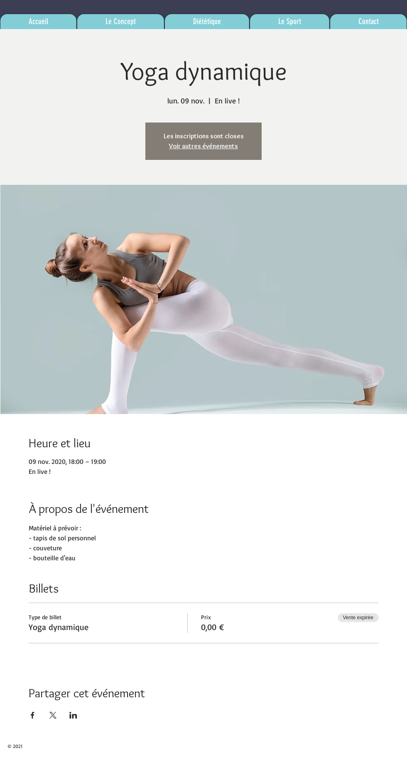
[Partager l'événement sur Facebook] (33, 715)
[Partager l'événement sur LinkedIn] (73, 715)
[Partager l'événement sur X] (53, 715)
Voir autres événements (203, 146)
